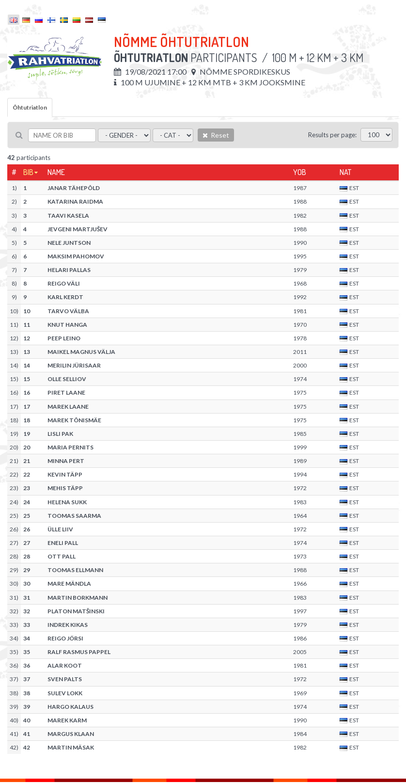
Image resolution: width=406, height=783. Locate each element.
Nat (345, 172)
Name (56, 172)
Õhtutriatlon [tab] (30, 107)
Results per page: (332, 135)
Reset (216, 135)
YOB (299, 172)
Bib (28, 172)
